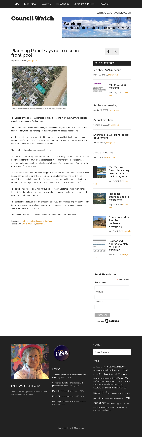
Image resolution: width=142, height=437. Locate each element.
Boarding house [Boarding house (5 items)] (98, 370)
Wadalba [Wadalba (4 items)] (100, 407)
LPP (23, 224)
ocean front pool (42, 224)
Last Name (99, 302)
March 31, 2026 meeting (107, 70)
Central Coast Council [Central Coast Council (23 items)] (113, 374)
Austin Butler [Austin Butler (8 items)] (120, 367)
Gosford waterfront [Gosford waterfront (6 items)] (109, 388)
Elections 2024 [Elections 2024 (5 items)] (112, 384)
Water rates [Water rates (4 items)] (101, 410)
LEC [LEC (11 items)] (126, 387)
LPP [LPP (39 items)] (103, 392)
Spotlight (48, 221)
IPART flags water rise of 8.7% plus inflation (69, 402)
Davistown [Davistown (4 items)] (123, 381)
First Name (99, 292)
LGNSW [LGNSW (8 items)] (96, 393)
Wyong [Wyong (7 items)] (108, 410)
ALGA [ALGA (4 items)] (110, 367)
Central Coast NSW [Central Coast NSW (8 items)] (119, 378)
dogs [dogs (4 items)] (128, 381)
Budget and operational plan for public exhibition (118, 245)
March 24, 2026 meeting (117, 86)
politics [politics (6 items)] (96, 399)
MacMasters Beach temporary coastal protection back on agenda (119, 172)
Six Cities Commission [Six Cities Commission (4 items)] (118, 399)
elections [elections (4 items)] (104, 384)
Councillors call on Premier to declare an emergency (119, 222)
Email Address (101, 282)
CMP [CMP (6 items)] (95, 381)
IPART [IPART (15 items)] (119, 387)
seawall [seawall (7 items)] (108, 398)
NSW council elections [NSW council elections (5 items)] (122, 393)
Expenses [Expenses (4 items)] (120, 384)
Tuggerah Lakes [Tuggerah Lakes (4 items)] (121, 404)
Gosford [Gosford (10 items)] (97, 387)
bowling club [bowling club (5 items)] (109, 370)
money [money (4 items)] (109, 393)
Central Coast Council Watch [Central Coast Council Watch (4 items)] (102, 378)
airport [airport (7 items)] (105, 367)
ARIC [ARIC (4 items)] (113, 367)
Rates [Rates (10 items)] (102, 398)
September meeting (105, 105)
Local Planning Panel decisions (32, 221)
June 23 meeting (103, 152)
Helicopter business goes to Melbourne (119, 196)
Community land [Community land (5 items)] (103, 381)
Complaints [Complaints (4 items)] (112, 381)
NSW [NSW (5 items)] (113, 393)
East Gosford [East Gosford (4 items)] (97, 384)
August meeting (103, 120)
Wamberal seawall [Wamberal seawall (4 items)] (108, 407)
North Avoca (30, 224)
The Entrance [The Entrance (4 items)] (111, 404)
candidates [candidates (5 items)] (117, 370)
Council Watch (32, 18)
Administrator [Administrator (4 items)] (97, 367)
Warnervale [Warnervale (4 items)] (118, 407)
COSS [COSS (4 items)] (118, 381)
